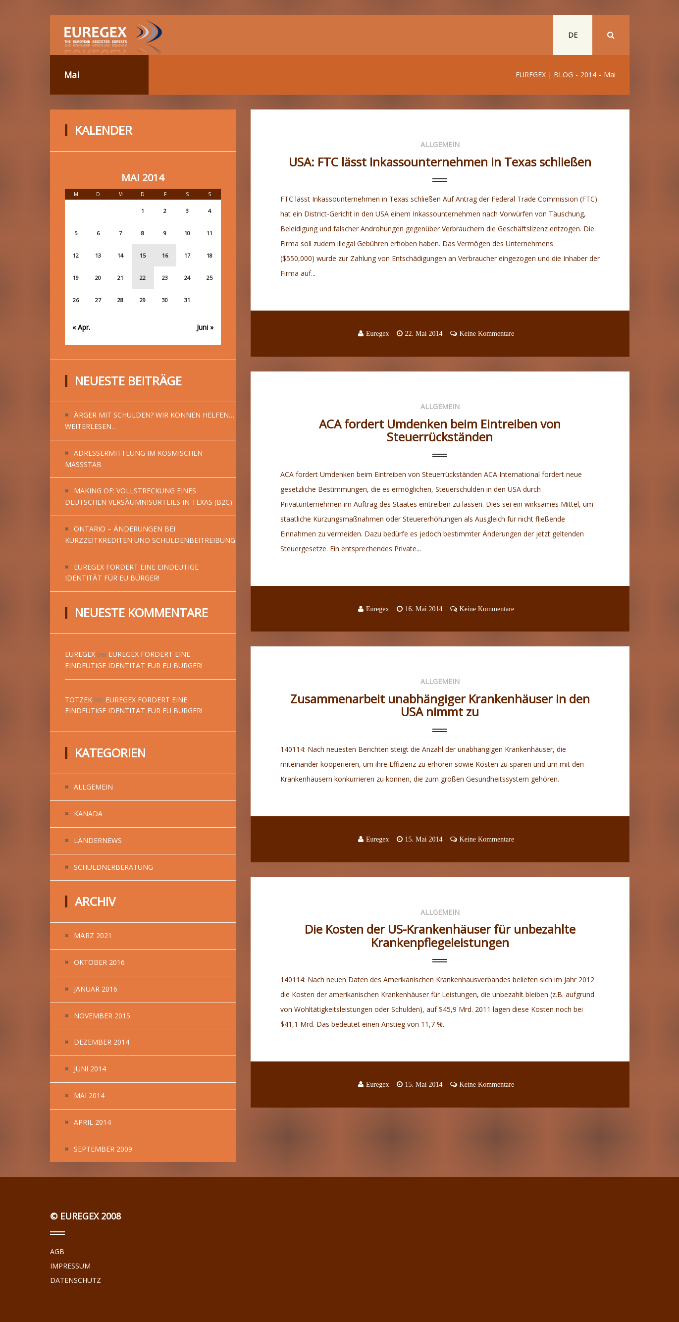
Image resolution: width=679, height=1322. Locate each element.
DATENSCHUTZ (75, 1280)
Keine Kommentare (487, 333)
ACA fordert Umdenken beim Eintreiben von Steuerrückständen (440, 430)
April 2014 (92, 1122)
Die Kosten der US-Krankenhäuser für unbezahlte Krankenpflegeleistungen (440, 935)
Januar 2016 (95, 989)
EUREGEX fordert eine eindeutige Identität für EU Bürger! (132, 572)
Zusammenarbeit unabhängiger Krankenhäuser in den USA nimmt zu (440, 705)
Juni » (205, 327)
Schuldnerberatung (113, 867)
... (282, 288)
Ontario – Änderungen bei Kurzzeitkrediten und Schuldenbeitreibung (150, 534)
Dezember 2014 (101, 1042)
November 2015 (102, 1015)
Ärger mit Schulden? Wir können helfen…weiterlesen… (149, 420)
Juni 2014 (90, 1068)
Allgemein (93, 787)
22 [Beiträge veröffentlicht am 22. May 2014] (143, 277)
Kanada (88, 813)
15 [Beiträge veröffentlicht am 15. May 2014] (143, 255)
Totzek (78, 699)
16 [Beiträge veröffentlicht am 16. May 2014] (165, 255)
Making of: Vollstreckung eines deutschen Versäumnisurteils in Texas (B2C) (148, 496)
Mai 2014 (89, 1095)
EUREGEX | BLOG (544, 74)
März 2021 (93, 935)
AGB (57, 1251)
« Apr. (81, 327)
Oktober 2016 (99, 962)
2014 (588, 74)
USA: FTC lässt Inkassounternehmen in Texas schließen (440, 162)
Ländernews (98, 840)
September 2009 (103, 1149)
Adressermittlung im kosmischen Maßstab (134, 458)
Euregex (80, 654)
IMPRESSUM (70, 1265)
